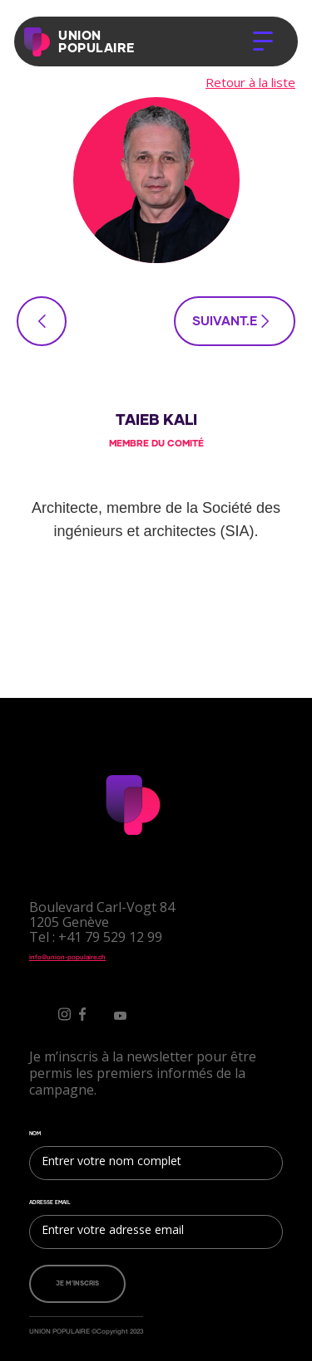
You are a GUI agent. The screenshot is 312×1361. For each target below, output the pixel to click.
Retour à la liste (250, 82)
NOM (35, 1133)
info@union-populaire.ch (67, 957)
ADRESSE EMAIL (50, 1202)
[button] (263, 41)
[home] (40, 41)
